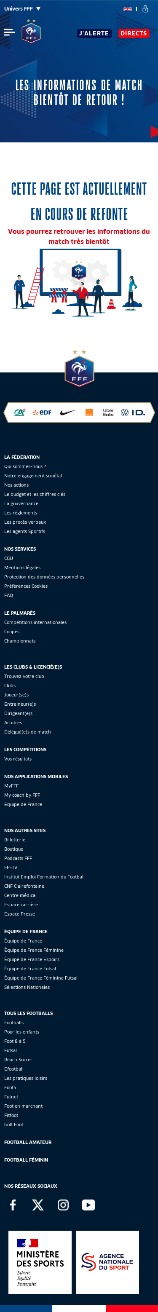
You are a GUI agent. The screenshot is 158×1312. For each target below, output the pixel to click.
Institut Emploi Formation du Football (44, 877)
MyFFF (11, 786)
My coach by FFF (22, 795)
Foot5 (10, 1087)
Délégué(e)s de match (27, 732)
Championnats (19, 641)
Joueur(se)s (16, 695)
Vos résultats (18, 759)
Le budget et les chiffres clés (34, 494)
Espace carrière (21, 905)
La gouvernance (21, 503)
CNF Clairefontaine (24, 886)
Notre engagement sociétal (33, 476)
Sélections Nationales (27, 987)
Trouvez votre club (24, 676)
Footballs (14, 1023)
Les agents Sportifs (24, 531)
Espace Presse (19, 914)
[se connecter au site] (145, 9)
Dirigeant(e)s (18, 713)
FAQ (8, 595)
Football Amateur (27, 1142)
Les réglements (20, 513)
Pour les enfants (21, 1032)
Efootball (14, 1069)
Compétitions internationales (35, 622)
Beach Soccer (18, 1060)
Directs (134, 33)
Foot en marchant (23, 1106)
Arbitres (13, 723)
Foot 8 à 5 (15, 1041)
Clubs (10, 685)
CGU (8, 558)
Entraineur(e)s (20, 704)
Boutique (13, 849)
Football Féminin (26, 1160)
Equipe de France (23, 804)
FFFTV (10, 867)
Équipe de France (23, 941)
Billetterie (14, 840)
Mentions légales (22, 567)
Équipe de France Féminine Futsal (41, 978)
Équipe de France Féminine (34, 950)
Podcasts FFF (18, 858)
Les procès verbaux (25, 522)
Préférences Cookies (26, 586)
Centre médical (20, 895)
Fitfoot (11, 1115)
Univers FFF (22, 8)
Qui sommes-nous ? (25, 466)
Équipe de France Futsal (30, 969)
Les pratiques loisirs (25, 1078)
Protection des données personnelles (44, 577)
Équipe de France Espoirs (31, 959)
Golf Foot (13, 1124)
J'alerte (94, 33)
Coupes (11, 632)
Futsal (10, 1050)
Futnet (11, 1097)
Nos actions (16, 485)
